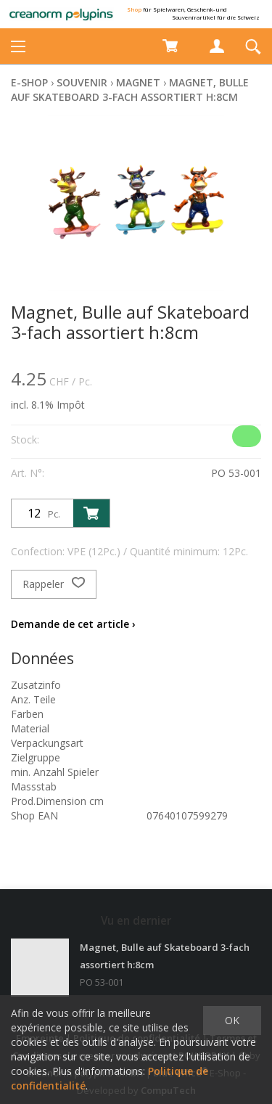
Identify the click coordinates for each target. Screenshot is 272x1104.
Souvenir (82, 82)
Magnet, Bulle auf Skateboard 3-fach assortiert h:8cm (130, 89)
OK (232, 1020)
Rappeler (53, 584)
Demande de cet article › (73, 624)
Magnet (138, 82)
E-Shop (29, 82)
